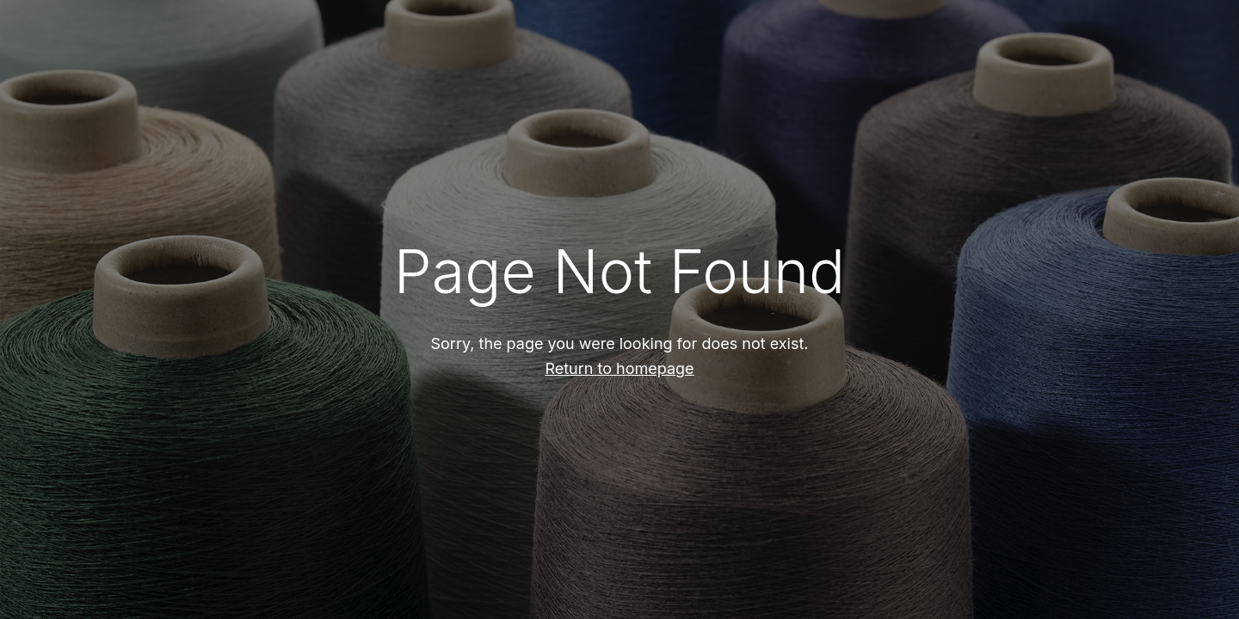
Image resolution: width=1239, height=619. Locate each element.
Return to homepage (619, 368)
